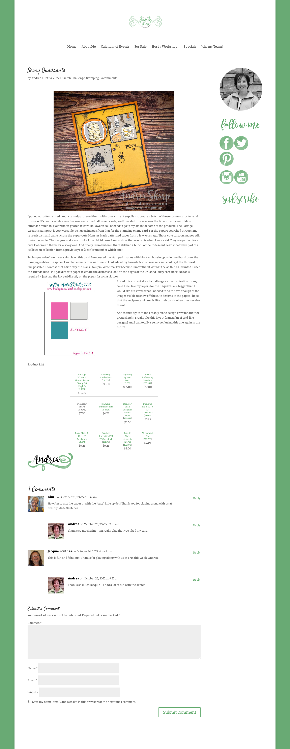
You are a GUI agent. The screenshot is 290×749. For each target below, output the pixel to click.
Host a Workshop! (165, 46)
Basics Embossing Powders (147, 377)
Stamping (92, 78)
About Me (89, 46)
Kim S (52, 497)
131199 (106, 442)
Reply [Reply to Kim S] (197, 498)
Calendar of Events (115, 46)
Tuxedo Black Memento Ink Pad (127, 437)
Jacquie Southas (60, 551)
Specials (189, 46)
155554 (147, 383)
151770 (106, 380)
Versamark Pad (147, 434)
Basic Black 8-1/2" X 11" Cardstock (82, 436)
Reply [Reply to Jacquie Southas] (197, 552)
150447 (127, 418)
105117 (148, 415)
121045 (82, 442)
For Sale (141, 46)
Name (33, 668)
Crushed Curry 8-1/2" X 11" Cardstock (106, 436)
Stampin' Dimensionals (106, 405)
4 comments (109, 78)
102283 (147, 439)
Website (33, 692)
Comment (35, 623)
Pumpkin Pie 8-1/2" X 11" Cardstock (147, 408)
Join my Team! (212, 46)
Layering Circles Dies (106, 376)
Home (72, 46)
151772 (127, 383)
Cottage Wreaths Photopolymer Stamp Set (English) (82, 380)
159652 (82, 389)
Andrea (36, 78)
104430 (106, 409)
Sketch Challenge (73, 78)
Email (32, 680)
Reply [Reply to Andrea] (197, 525)
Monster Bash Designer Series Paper (127, 410)
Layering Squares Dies (127, 377)
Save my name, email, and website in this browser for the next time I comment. (84, 702)
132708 (127, 445)
